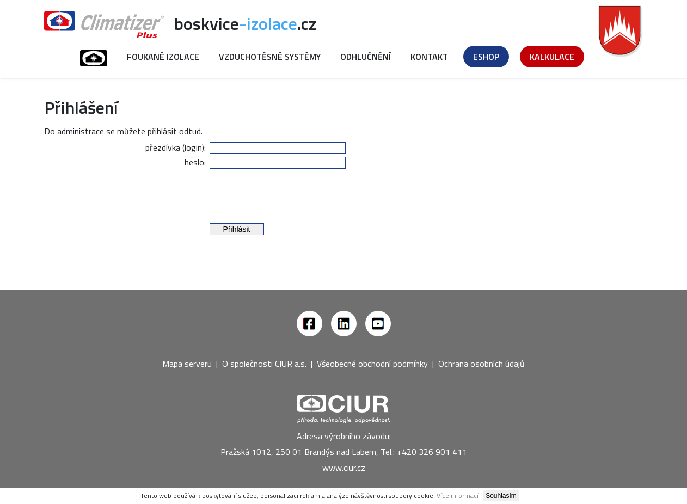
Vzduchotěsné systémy (270, 56)
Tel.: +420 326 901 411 (424, 451)
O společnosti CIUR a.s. (264, 363)
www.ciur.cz (343, 467)
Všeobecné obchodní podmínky (372, 363)
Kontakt (429, 56)
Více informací (458, 495)
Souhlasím (501, 496)
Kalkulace (552, 56)
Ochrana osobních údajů (481, 363)
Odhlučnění (365, 56)
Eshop (486, 56)
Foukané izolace (163, 56)
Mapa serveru (187, 363)
